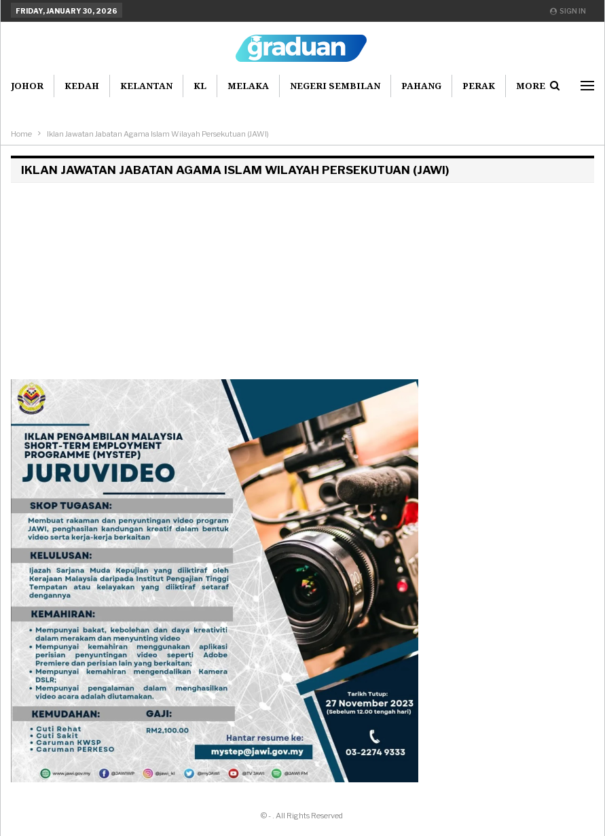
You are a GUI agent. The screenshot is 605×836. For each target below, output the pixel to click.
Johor (27, 86)
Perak (478, 86)
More (530, 86)
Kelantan (146, 86)
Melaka (248, 86)
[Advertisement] (302, 284)
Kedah (82, 86)
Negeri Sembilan (335, 86)
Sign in (568, 11)
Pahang (421, 86)
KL (200, 86)
